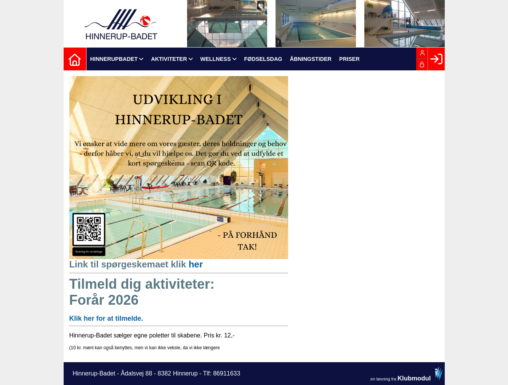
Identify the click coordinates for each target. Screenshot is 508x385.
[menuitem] (75, 59)
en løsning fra (406, 374)
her (196, 264)
